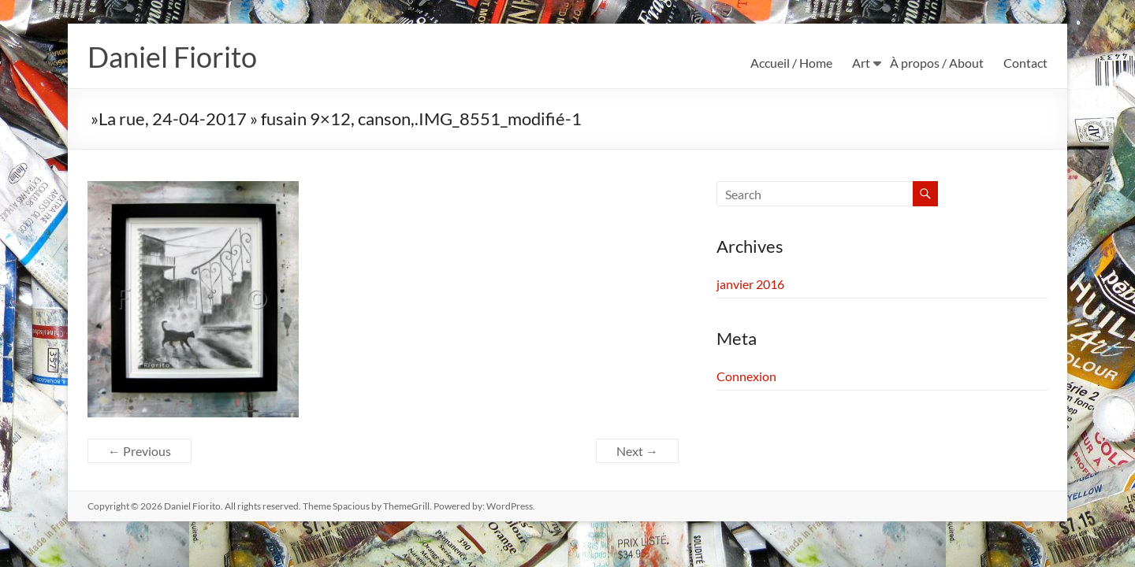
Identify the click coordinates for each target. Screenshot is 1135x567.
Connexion (746, 376)
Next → (637, 451)
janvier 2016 (750, 284)
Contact (1025, 62)
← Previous (139, 451)
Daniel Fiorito (172, 57)
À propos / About (937, 62)
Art (861, 62)
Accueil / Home (791, 62)
